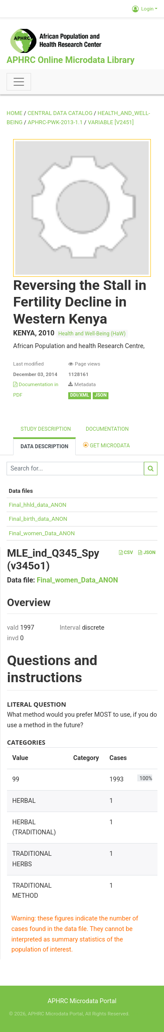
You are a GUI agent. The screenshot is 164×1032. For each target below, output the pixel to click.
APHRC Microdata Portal (82, 1001)
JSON (146, 552)
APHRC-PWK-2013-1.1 (55, 122)
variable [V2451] (111, 122)
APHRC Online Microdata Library (70, 60)
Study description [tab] (46, 429)
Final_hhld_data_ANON (37, 505)
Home (14, 113)
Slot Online (143, 1014)
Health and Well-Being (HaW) (92, 334)
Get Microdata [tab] (106, 445)
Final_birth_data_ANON (38, 519)
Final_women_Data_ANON (42, 533)
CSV (126, 552)
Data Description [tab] (44, 446)
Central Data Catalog (60, 113)
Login (143, 9)
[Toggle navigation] (19, 82)
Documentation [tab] (107, 429)
